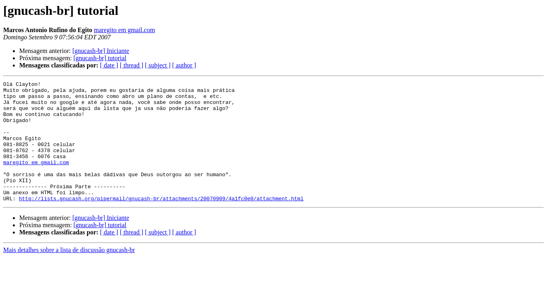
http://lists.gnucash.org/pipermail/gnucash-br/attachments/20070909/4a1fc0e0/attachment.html (161, 222)
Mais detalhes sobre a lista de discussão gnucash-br (69, 274)
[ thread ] (132, 65)
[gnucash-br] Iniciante (100, 50)
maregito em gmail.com (124, 29)
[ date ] (109, 65)
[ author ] (184, 65)
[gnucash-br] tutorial (99, 58)
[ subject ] (157, 65)
